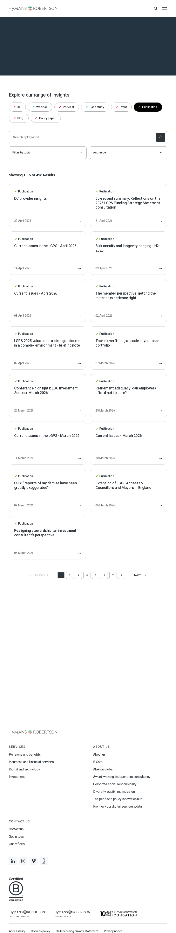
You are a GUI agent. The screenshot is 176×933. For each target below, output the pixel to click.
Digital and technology (24, 769)
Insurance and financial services (31, 762)
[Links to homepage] (33, 8)
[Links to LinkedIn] (13, 861)
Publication (147, 107)
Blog (18, 118)
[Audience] (128, 152)
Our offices (17, 844)
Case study (95, 107)
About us (99, 754)
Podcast (66, 107)
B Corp (98, 762)
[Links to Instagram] (23, 861)
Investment (17, 777)
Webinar (40, 107)
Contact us (16, 829)
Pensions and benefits (25, 754)
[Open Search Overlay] (156, 9)
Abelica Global (103, 769)
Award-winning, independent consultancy (121, 777)
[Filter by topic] (48, 152)
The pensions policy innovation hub (117, 799)
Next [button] (140, 575)
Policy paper (45, 118)
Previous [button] (39, 575)
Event (121, 107)
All (17, 107)
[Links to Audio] (44, 861)
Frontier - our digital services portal (117, 806)
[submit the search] (160, 137)
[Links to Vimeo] (33, 861)
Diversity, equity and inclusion (114, 792)
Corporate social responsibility (114, 784)
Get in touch (17, 837)
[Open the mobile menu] (164, 8)
